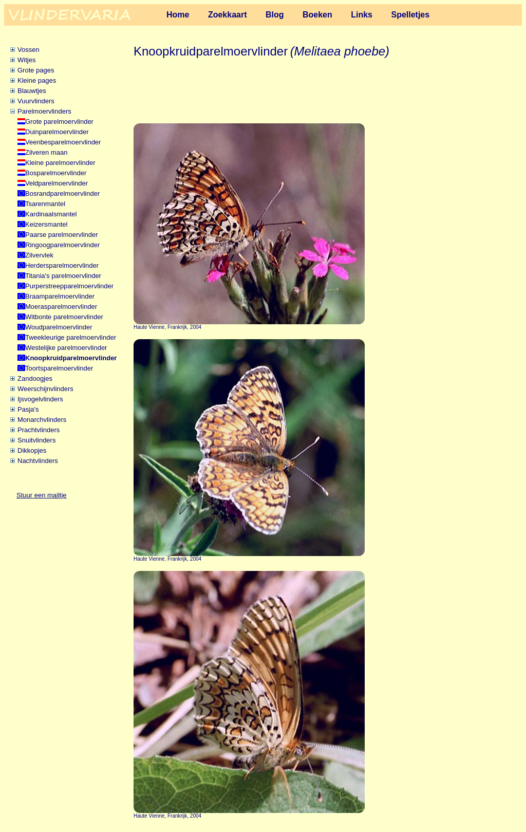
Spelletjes (410, 14)
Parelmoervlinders (44, 111)
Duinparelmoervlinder (57, 132)
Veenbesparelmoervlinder (63, 142)
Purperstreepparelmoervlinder (69, 286)
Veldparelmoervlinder (56, 183)
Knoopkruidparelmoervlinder (71, 358)
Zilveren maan (46, 152)
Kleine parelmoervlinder (60, 163)
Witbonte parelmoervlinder (64, 317)
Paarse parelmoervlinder (61, 234)
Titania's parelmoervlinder (63, 276)
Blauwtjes (31, 91)
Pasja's (28, 409)
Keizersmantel (46, 224)
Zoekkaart (227, 14)
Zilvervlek (39, 255)
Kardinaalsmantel (51, 214)
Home (177, 14)
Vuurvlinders (35, 101)
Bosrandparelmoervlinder (62, 193)
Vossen (28, 49)
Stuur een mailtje (41, 495)
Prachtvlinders (38, 430)
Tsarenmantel (45, 204)
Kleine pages (36, 80)
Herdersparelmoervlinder (62, 265)
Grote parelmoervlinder (59, 121)
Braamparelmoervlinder (60, 296)
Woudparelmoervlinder (58, 327)
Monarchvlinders (41, 419)
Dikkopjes (31, 450)
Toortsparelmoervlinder (59, 368)
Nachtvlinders (37, 461)
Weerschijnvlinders (45, 389)
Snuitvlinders (36, 440)
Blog (275, 14)
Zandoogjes (34, 378)
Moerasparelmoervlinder (61, 306)
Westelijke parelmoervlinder (66, 348)
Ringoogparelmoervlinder (62, 245)
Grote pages (35, 70)
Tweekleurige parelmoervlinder (70, 337)
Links (361, 14)
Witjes (26, 60)
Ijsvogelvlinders (40, 399)
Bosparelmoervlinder (55, 173)
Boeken (317, 14)
